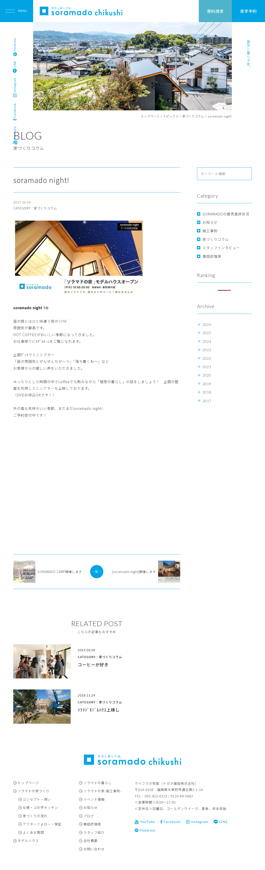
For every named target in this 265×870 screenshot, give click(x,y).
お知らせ (210, 222)
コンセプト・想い (37, 799)
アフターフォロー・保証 (42, 824)
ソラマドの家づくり (33, 791)
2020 (207, 375)
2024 (207, 341)
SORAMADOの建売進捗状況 (226, 214)
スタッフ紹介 (94, 832)
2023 (207, 350)
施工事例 (210, 230)
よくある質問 (33, 832)
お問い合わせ (94, 849)
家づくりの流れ (35, 816)
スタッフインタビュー (221, 247)
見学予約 (248, 11)
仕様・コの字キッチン (40, 807)
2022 (207, 358)
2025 (207, 333)
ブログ (88, 816)
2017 (207, 401)
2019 (207, 384)
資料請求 (215, 11)
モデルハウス (28, 840)
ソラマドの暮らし (97, 782)
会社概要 (90, 840)
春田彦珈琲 (212, 256)
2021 (207, 367)
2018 (207, 392)
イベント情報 (94, 799)
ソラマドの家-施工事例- (102, 791)
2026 (207, 324)
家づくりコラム (216, 239)
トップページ (28, 782)
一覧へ (97, 571)
